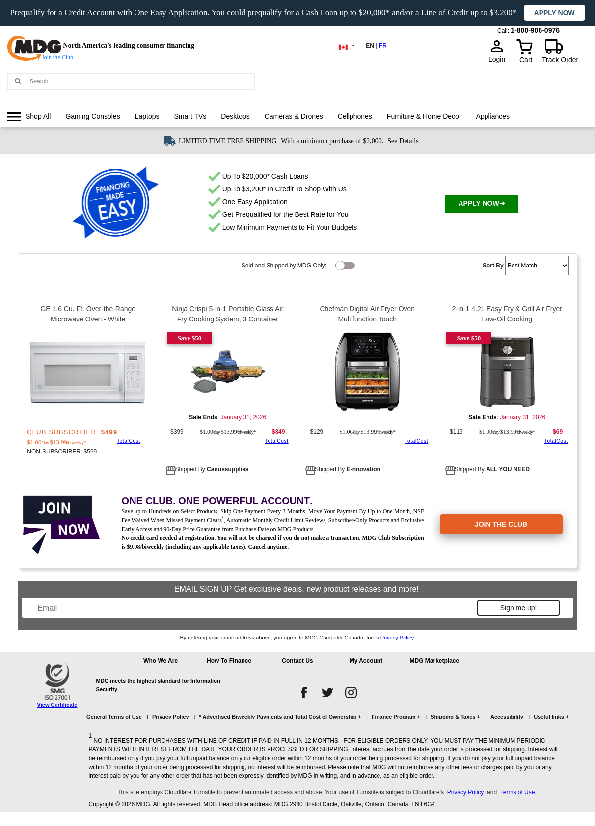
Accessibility (506, 716)
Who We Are (160, 660)
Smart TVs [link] (190, 116)
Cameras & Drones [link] (294, 116)
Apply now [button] (554, 13)
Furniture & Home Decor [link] (424, 116)
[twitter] (327, 692)
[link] (29, 116)
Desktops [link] (235, 116)
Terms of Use (517, 792)
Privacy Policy (397, 637)
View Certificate (57, 705)
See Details (402, 141)
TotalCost (128, 441)
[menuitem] (29, 116)
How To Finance (229, 660)
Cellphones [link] (355, 116)
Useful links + (551, 716)
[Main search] (18, 81)
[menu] (297, 125)
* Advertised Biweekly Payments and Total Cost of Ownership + (280, 716)
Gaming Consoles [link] (92, 116)
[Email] (254, 608)
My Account (366, 660)
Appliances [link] (493, 116)
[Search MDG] (139, 81)
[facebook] (304, 692)
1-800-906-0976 (535, 30)
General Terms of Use (114, 716)
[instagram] (351, 692)
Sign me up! (518, 608)
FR (383, 45)
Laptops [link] (147, 116)
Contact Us (297, 660)
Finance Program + (396, 716)
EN (370, 45)
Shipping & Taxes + (455, 716)
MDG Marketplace (435, 660)
